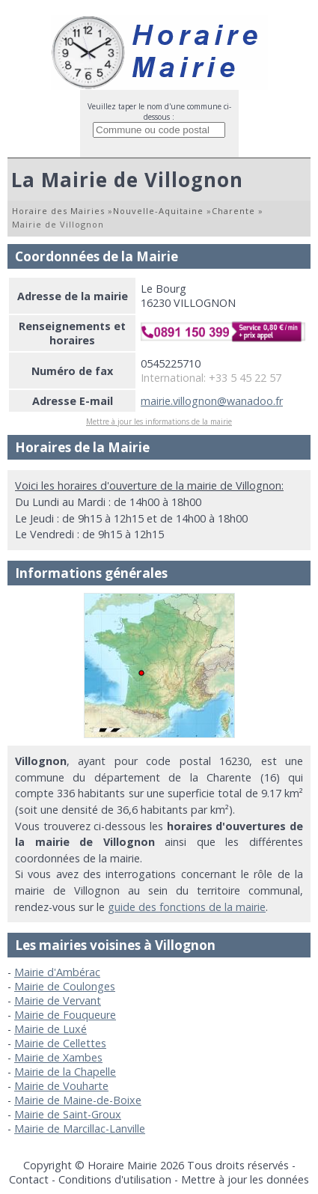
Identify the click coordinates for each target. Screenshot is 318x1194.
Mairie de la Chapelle (65, 1071)
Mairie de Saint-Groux (67, 1114)
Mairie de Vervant (57, 1000)
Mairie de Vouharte (61, 1086)
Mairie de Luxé (50, 1029)
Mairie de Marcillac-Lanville (79, 1128)
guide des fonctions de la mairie (187, 907)
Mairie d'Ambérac (57, 972)
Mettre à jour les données (245, 1179)
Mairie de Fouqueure (65, 1015)
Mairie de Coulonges (64, 986)
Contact (29, 1179)
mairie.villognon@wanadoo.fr (212, 401)
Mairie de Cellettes (60, 1043)
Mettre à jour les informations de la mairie (159, 421)
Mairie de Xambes (58, 1057)
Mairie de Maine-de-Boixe (77, 1100)
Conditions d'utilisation (114, 1179)
